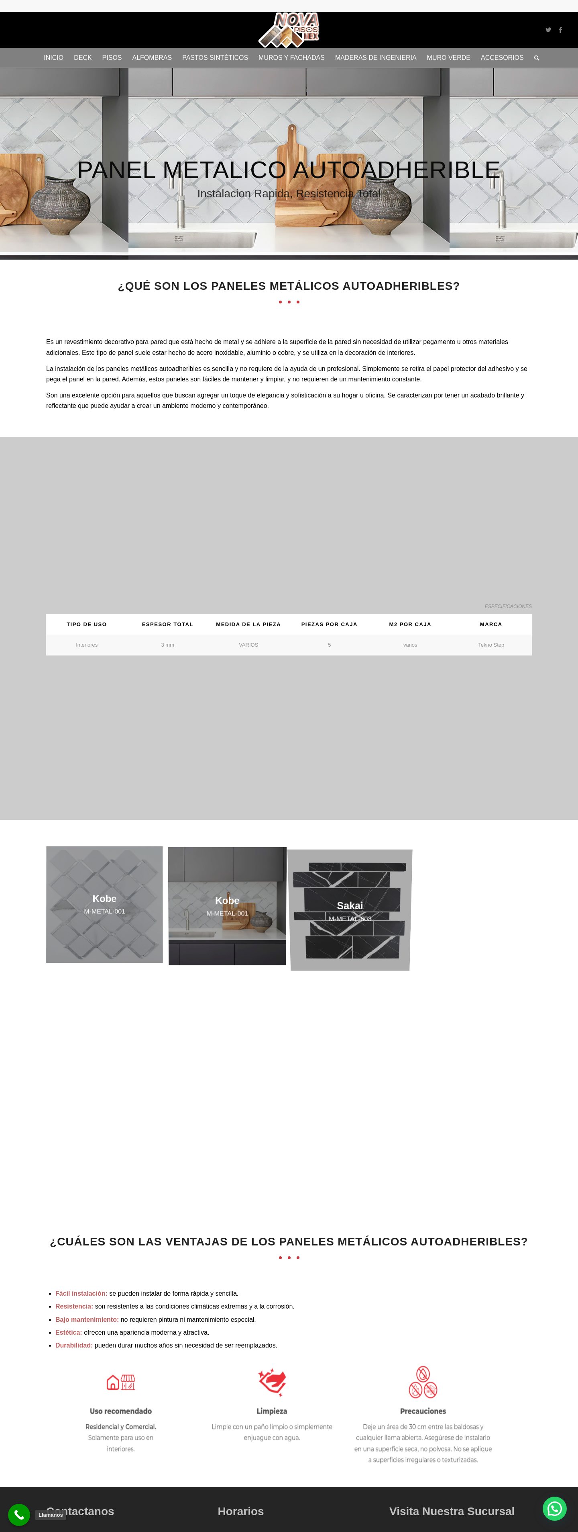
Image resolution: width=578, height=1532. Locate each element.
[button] (555, 1509)
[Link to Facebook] (560, 30)
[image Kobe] (107, 907)
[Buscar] (534, 58)
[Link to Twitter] (548, 30)
